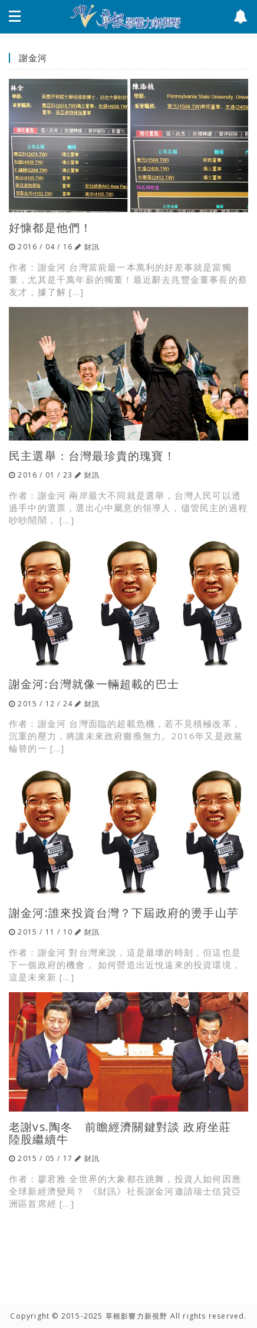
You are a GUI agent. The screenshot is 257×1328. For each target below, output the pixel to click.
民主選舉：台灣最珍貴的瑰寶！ (92, 455)
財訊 (92, 247)
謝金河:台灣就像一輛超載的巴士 (94, 684)
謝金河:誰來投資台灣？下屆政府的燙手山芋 (124, 912)
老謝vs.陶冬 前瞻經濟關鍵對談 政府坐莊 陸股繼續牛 (126, 1133)
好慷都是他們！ (50, 227)
